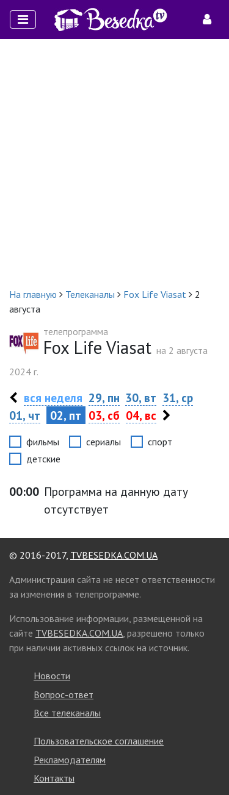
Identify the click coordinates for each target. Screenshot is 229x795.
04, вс (141, 415)
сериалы (103, 442)
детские (43, 459)
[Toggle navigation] (23, 19)
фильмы (42, 442)
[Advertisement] (114, 163)
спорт (160, 442)
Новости (52, 676)
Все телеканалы (67, 713)
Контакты (54, 778)
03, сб (104, 415)
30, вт (140, 397)
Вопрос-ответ (63, 694)
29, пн (104, 397)
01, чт (24, 415)
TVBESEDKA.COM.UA (114, 555)
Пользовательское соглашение (99, 741)
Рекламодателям (70, 760)
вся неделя (53, 397)
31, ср (177, 397)
